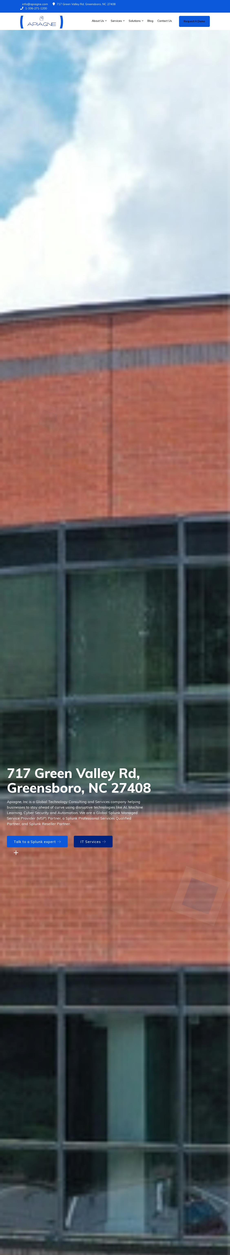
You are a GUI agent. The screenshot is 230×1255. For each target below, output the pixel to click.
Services (116, 21)
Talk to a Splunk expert (37, 842)
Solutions (135, 21)
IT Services (93, 842)
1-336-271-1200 (33, 8)
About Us (98, 21)
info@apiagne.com (35, 4)
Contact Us (164, 21)
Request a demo (194, 21)
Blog (150, 21)
